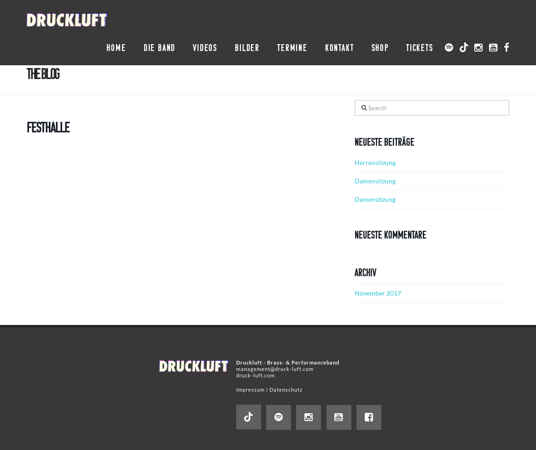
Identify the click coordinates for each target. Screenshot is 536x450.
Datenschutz (286, 390)
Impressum (250, 390)
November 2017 (378, 293)
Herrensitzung (375, 162)
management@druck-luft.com (275, 369)
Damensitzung (375, 181)
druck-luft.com (255, 375)
